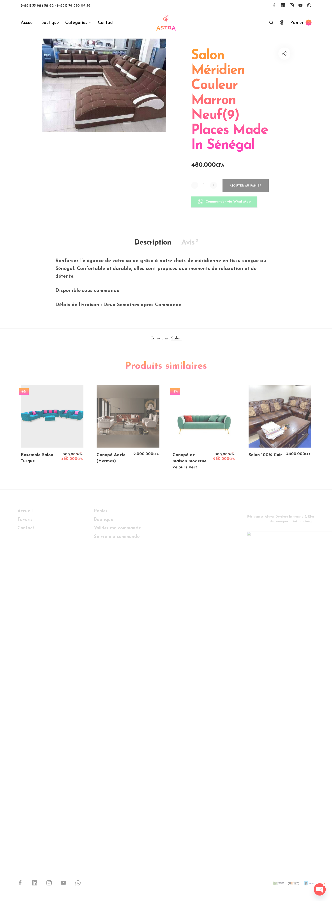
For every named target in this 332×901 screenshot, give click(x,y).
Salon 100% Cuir (265, 458)
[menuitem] (31, 22)
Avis (189, 245)
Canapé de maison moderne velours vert (190, 464)
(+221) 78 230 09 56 (73, 5)
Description (152, 245)
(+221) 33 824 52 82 (38, 5)
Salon (176, 341)
